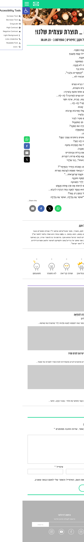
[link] (3, 10)
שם (76, 467)
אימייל (36, 467)
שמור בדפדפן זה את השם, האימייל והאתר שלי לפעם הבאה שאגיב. (45, 480)
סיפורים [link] (48, 40)
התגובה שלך (71, 433)
